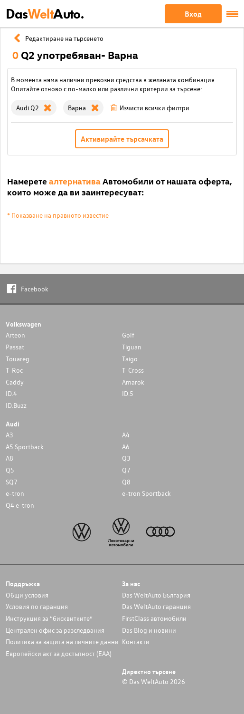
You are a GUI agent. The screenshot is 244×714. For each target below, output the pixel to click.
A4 (126, 434)
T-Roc (14, 370)
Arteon (15, 334)
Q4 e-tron (20, 505)
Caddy (15, 381)
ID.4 (11, 393)
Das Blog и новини (149, 630)
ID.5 (127, 393)
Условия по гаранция (37, 606)
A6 (126, 446)
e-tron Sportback (146, 493)
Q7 (126, 469)
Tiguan (131, 346)
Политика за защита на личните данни (62, 641)
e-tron (15, 493)
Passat (15, 346)
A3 (9, 434)
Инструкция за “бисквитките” (49, 618)
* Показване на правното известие (58, 215)
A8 (9, 458)
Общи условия (27, 594)
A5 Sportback (25, 446)
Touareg (17, 358)
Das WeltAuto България (156, 594)
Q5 (10, 469)
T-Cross (133, 370)
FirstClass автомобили (154, 618)
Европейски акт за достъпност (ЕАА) (59, 653)
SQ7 (12, 481)
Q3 (126, 458)
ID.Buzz (16, 405)
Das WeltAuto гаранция (156, 606)
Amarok (133, 381)
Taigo (130, 358)
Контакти (136, 641)
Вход (193, 14)
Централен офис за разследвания (55, 630)
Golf (128, 334)
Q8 (126, 481)
